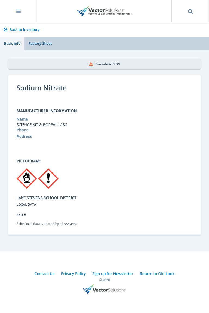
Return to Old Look (157, 273)
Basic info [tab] (12, 43)
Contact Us (44, 273)
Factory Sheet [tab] (40, 43)
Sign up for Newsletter (112, 273)
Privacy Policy (73, 273)
